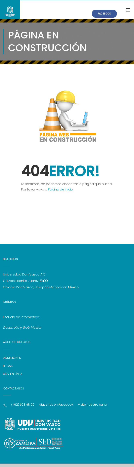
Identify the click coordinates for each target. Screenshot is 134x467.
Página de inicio (60, 189)
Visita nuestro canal (92, 405)
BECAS (8, 366)
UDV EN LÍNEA (12, 374)
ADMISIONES (12, 358)
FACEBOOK (104, 13)
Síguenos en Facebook (56, 405)
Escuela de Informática (21, 317)
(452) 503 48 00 (22, 405)
